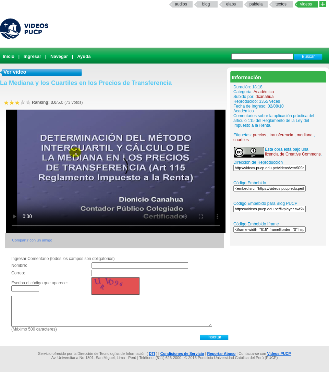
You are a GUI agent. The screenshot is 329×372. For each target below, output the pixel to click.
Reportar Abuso (221, 353)
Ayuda (83, 56)
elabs (231, 4)
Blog (206, 4)
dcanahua (265, 96)
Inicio (8, 56)
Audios (181, 4)
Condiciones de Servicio (182, 353)
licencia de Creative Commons (293, 154)
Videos (306, 4)
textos (281, 4)
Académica (264, 91)
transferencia (281, 135)
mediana (305, 135)
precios (259, 135)
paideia (256, 4)
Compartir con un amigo (32, 240)
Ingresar (32, 56)
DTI (152, 353)
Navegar (59, 56)
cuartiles (241, 139)
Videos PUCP (279, 353)
